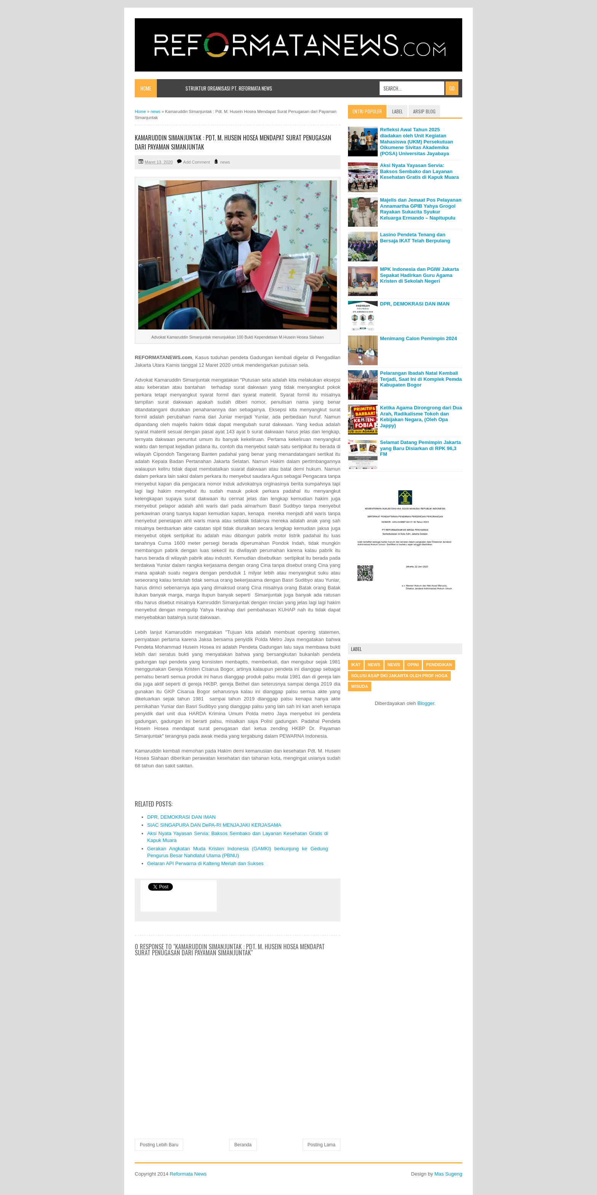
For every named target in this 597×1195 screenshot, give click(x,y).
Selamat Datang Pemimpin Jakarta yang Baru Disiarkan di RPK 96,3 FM (420, 448)
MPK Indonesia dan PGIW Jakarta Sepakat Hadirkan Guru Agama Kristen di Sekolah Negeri (419, 275)
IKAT (356, 664)
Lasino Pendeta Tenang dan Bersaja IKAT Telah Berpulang (415, 237)
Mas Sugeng (448, 1174)
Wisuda (359, 686)
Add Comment (196, 162)
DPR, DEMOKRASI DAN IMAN (181, 817)
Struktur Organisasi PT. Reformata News (228, 88)
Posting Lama (321, 1144)
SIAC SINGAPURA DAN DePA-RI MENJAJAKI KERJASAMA (214, 825)
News (394, 664)
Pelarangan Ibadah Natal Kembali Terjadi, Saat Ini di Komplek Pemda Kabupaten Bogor (421, 379)
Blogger (425, 703)
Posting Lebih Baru (159, 1144)
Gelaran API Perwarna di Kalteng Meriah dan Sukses (205, 863)
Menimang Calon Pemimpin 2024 (418, 338)
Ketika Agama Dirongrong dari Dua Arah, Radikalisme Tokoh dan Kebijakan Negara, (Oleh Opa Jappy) (421, 416)
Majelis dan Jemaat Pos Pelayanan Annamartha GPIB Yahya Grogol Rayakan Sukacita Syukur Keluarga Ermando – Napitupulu (420, 209)
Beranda (242, 1144)
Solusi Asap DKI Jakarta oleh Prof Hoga (399, 675)
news (225, 162)
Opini (413, 664)
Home (145, 88)
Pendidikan (439, 664)
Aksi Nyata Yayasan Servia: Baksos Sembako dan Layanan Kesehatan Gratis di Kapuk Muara (419, 171)
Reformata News (188, 1174)
